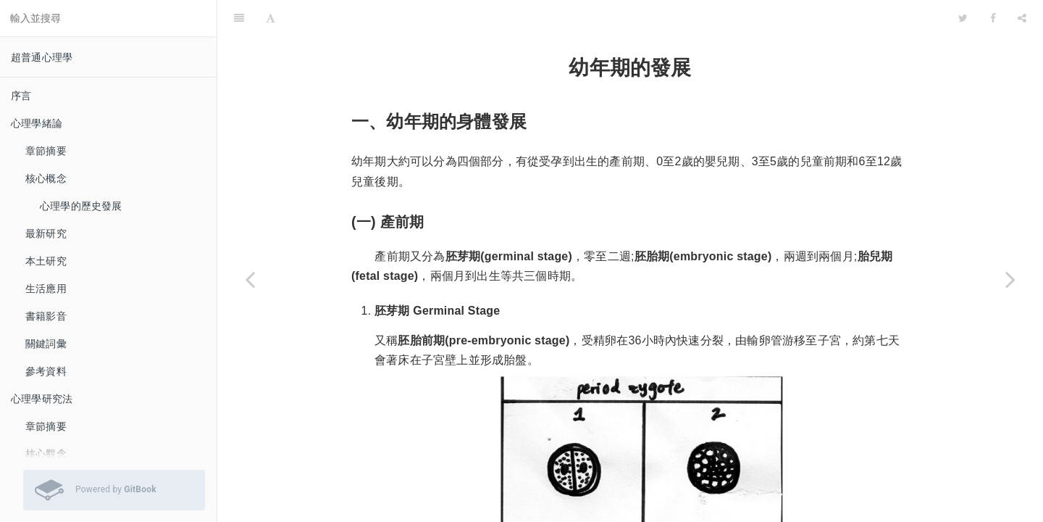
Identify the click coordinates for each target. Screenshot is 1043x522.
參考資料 (46, 371)
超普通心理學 (41, 57)
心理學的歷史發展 (81, 206)
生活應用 (46, 288)
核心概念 (46, 178)
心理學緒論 (36, 123)
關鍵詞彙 (46, 343)
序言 (21, 96)
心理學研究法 (41, 399)
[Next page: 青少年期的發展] (1010, 279)
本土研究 (46, 261)
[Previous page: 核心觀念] (249, 279)
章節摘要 (46, 151)
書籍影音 (46, 316)
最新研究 (46, 233)
